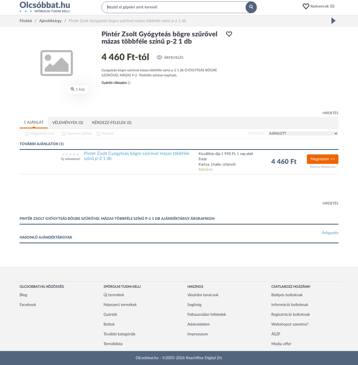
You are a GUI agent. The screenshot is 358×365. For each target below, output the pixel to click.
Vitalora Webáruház (323, 166)
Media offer (281, 344)
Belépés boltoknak (287, 295)
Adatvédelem (198, 324)
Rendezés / (257, 133)
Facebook (28, 305)
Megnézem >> (322, 159)
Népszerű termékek (120, 305)
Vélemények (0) (67, 123)
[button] (320, 6)
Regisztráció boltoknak (290, 315)
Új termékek (113, 295)
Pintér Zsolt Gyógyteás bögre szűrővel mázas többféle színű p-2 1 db (136, 156)
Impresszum (197, 334)
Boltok (109, 324)
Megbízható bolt (42, 133)
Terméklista (113, 344)
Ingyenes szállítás (79, 133)
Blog (23, 295)
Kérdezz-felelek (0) (111, 123)
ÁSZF (276, 334)
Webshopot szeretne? (289, 324)
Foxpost (108, 133)
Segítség (194, 305)
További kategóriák (119, 334)
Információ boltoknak (289, 305)
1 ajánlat (34, 122)
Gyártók (110, 315)
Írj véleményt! (70, 159)
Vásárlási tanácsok (202, 295)
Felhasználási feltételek (206, 315)
